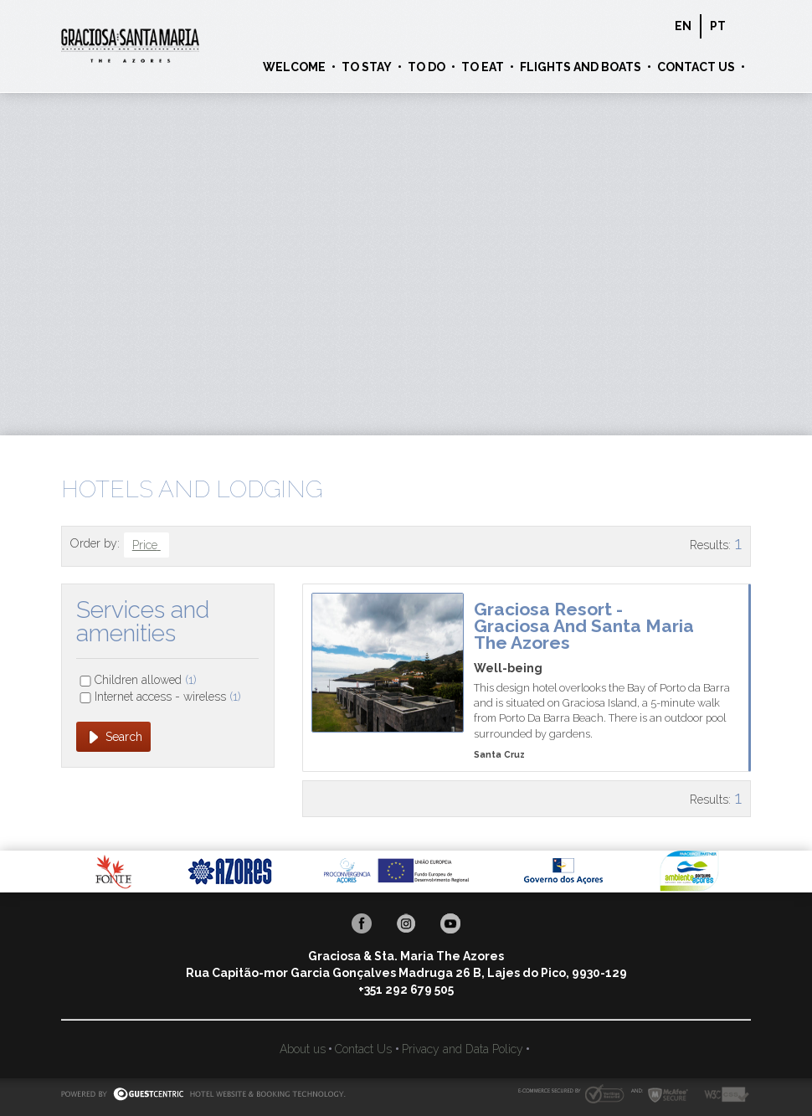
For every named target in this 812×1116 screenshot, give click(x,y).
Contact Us (696, 67)
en (683, 26)
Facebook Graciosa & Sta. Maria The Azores (362, 923)
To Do (426, 67)
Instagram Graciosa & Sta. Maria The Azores (406, 923)
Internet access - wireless (168, 696)
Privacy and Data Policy (462, 1049)
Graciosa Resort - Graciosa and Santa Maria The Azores (584, 626)
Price (146, 545)
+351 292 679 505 (406, 989)
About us (303, 1049)
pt (718, 26)
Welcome (294, 67)
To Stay (367, 67)
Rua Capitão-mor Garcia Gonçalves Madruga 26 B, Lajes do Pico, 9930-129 (406, 973)
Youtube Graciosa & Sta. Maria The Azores (450, 923)
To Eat (482, 67)
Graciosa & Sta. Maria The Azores (130, 46)
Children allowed (146, 680)
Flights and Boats (580, 67)
